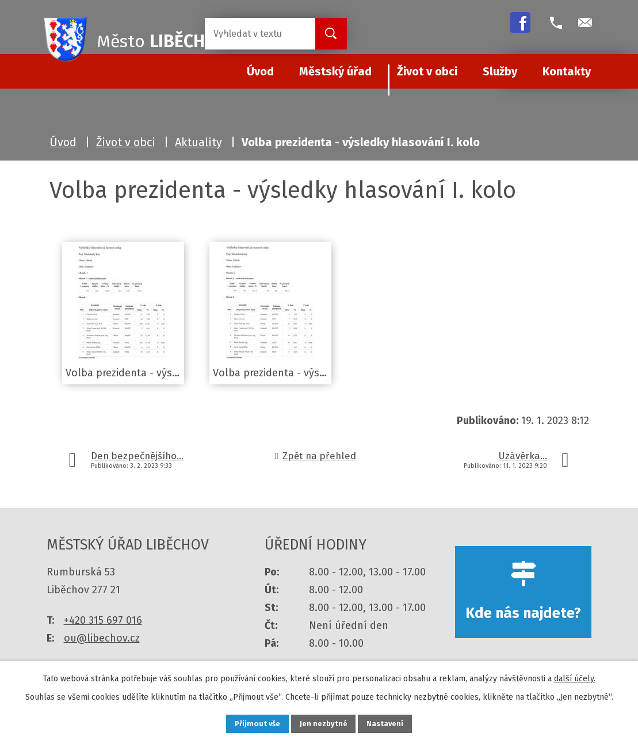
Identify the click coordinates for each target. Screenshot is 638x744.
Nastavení (394, 723)
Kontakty (567, 71)
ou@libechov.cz (102, 638)
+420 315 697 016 (103, 620)
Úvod (63, 142)
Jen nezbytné (324, 723)
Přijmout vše (249, 723)
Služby (500, 71)
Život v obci (427, 71)
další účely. (574, 676)
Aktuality (198, 142)
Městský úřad (335, 71)
